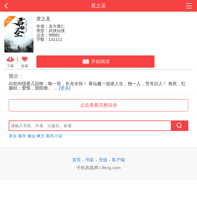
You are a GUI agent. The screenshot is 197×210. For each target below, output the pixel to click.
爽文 (41, 136)
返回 (19, 6)
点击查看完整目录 (98, 105)
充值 (103, 159)
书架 (89, 159)
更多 (65, 87)
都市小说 (54, 136)
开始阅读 (95, 61)
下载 (10, 61)
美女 (13, 136)
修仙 (31, 136)
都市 (22, 136)
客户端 (118, 159)
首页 (76, 159)
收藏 (24, 61)
